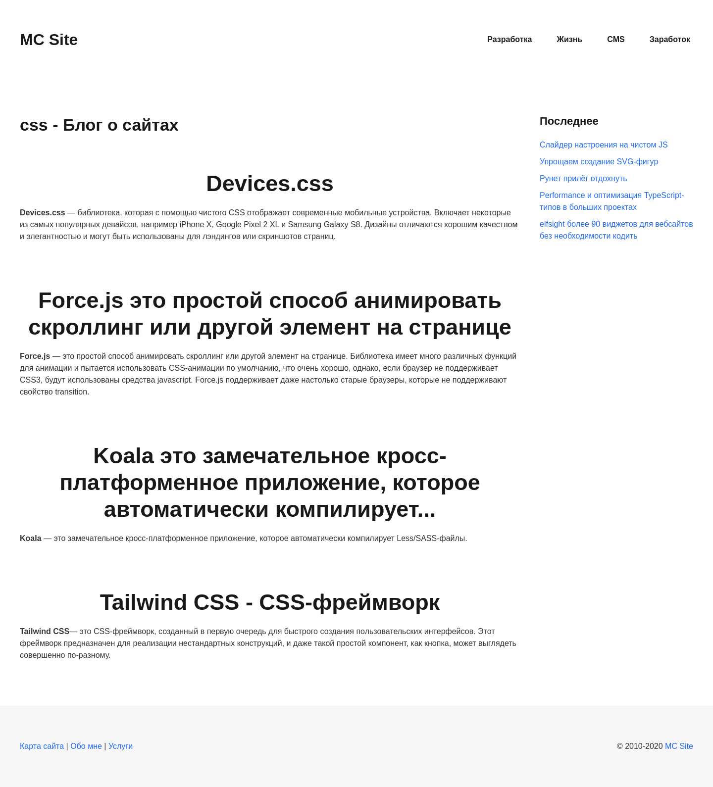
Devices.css (270, 183)
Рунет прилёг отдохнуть (583, 178)
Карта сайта (42, 746)
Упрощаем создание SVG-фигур (599, 161)
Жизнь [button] (569, 39)
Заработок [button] (670, 39)
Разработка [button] (509, 39)
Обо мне (86, 746)
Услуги (120, 746)
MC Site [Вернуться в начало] (49, 40)
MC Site (679, 746)
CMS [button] (616, 39)
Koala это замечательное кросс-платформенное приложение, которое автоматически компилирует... (269, 482)
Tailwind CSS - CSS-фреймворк (270, 602)
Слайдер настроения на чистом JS (604, 145)
